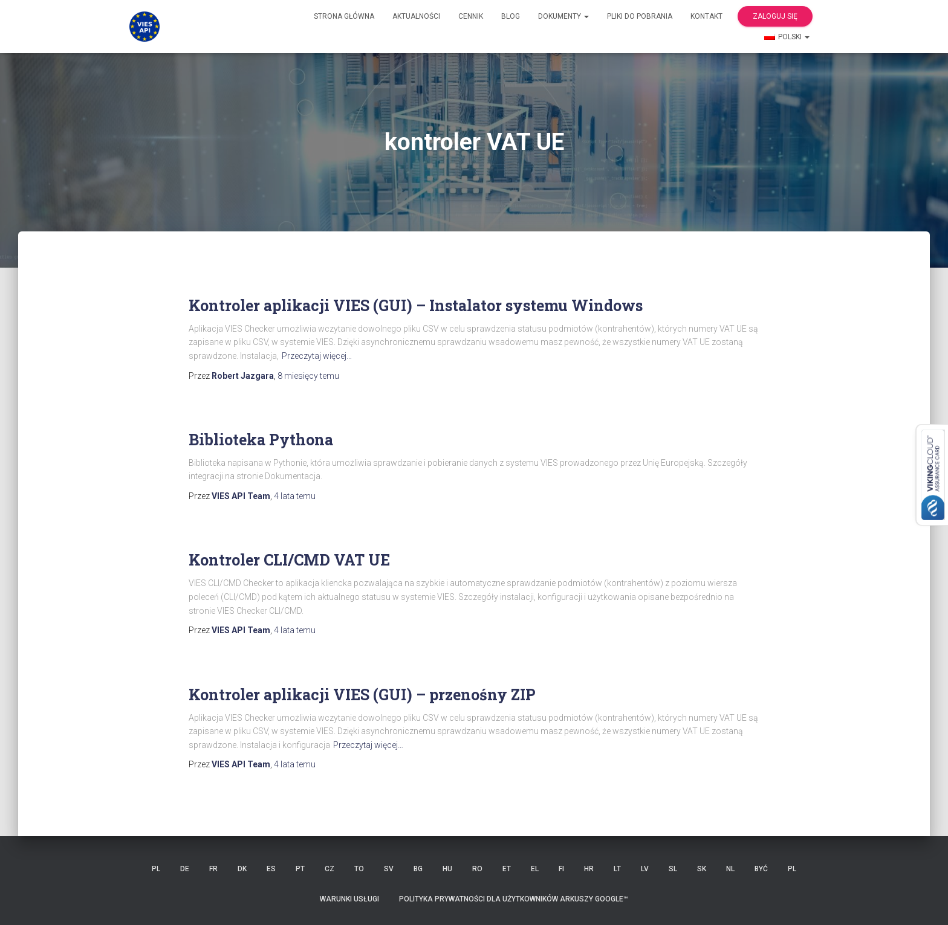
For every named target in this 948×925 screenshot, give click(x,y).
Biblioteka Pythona (261, 440)
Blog (510, 16)
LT (617, 869)
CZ (329, 869)
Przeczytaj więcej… (317, 356)
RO (477, 869)
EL (535, 869)
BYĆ (761, 869)
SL (673, 869)
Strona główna (344, 16)
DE (184, 869)
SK (701, 869)
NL (730, 869)
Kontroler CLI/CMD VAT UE (289, 560)
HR (589, 869)
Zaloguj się (775, 16)
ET (506, 869)
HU (447, 869)
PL (156, 869)
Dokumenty (563, 16)
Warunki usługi (349, 899)
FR (213, 869)
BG (418, 869)
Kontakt (706, 16)
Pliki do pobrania (639, 16)
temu (308, 376)
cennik (470, 16)
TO (359, 869)
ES (271, 869)
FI (561, 869)
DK (242, 869)
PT (300, 869)
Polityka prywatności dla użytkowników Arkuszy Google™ (513, 899)
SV (389, 869)
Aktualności (416, 16)
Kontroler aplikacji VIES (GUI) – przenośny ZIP (362, 694)
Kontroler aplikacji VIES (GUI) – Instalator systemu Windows (416, 305)
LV (645, 869)
